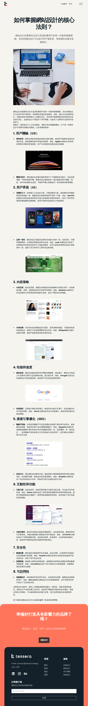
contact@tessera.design (27, 663)
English (64, 4)
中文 (70, 4)
